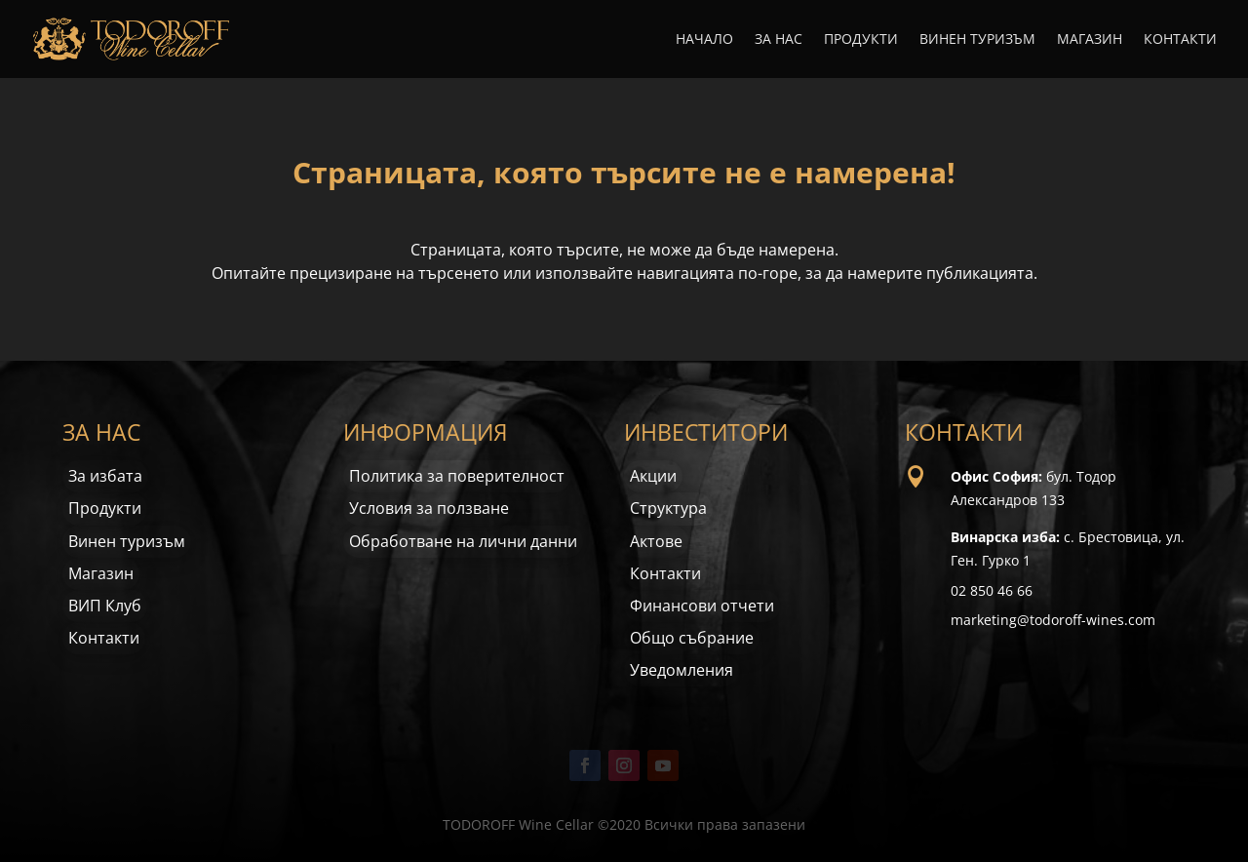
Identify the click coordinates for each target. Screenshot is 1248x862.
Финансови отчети (702, 605)
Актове (656, 541)
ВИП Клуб (104, 605)
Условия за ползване (429, 508)
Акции (653, 476)
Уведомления (681, 670)
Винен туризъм (977, 40)
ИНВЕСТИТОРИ (706, 432)
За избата (105, 476)
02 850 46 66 (992, 590)
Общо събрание (692, 637)
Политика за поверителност (457, 476)
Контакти (1180, 40)
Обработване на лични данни (463, 541)
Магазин (1089, 40)
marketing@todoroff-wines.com (1053, 619)
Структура (668, 508)
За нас (778, 40)
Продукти (861, 40)
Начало (704, 40)
